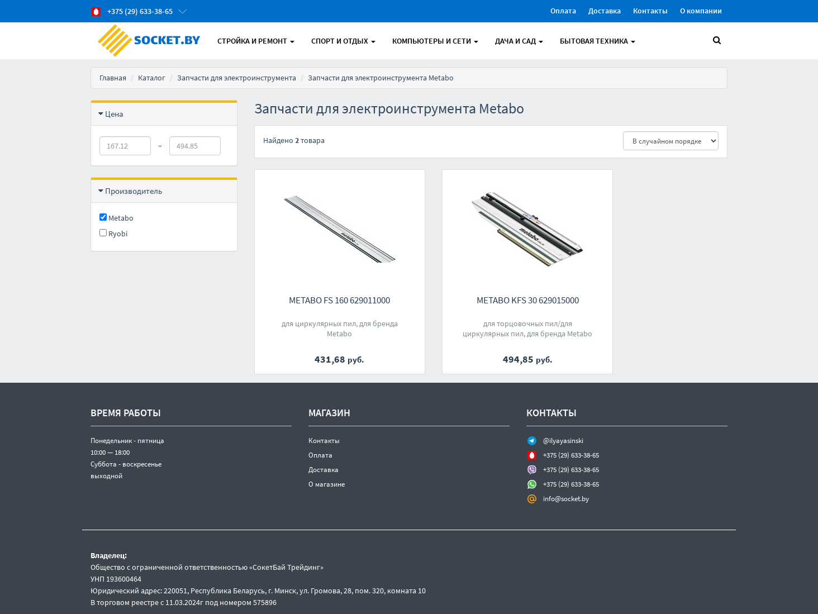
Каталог (151, 78)
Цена (114, 113)
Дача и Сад (519, 41)
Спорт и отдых (343, 41)
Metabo (116, 218)
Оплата (563, 11)
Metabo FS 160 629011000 (327, 300)
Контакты (650, 11)
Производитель (133, 190)
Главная (112, 78)
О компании (701, 11)
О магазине (326, 484)
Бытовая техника (597, 41)
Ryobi (113, 234)
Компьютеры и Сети (435, 41)
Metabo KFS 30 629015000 (491, 300)
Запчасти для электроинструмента (236, 78)
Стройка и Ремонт (255, 41)
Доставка (604, 11)
